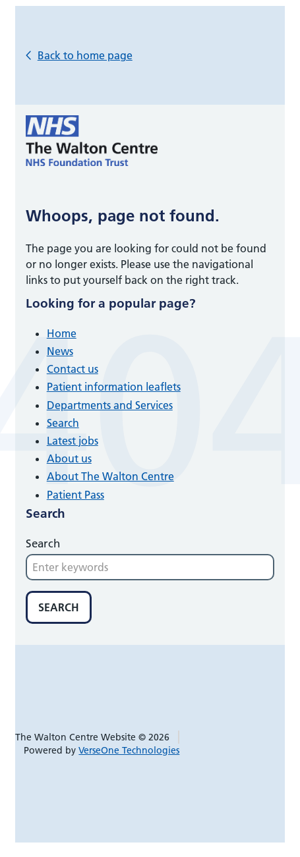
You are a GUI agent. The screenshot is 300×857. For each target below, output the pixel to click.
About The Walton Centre (110, 476)
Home (61, 333)
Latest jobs (72, 440)
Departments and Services (110, 405)
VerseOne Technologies (128, 750)
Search (63, 422)
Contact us (72, 368)
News (60, 351)
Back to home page (85, 55)
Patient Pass (75, 494)
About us (69, 458)
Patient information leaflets (114, 386)
